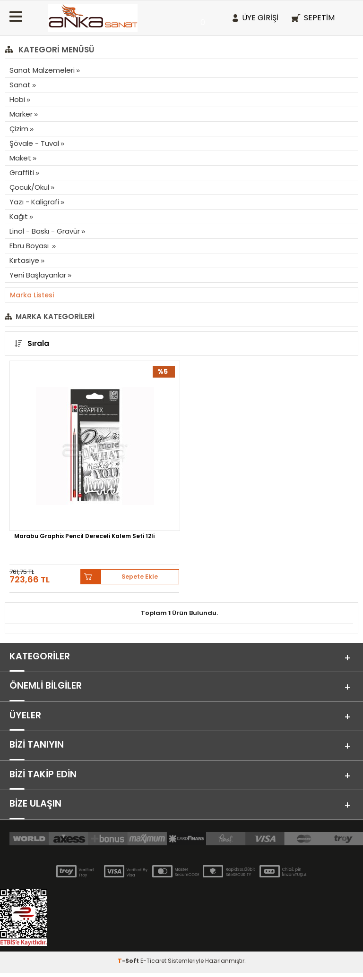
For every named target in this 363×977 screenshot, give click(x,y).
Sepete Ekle (139, 576)
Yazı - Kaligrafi (34, 202)
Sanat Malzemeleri (42, 70)
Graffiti (21, 172)
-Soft (129, 965)
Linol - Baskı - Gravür (44, 231)
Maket (20, 158)
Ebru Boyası (30, 246)
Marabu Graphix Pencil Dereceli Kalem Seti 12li (84, 536)
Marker (21, 114)
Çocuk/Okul (29, 187)
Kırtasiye (24, 260)
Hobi (17, 99)
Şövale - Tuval (34, 143)
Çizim (18, 129)
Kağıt (18, 216)
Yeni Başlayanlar (37, 275)
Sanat (20, 85)
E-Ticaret (153, 965)
